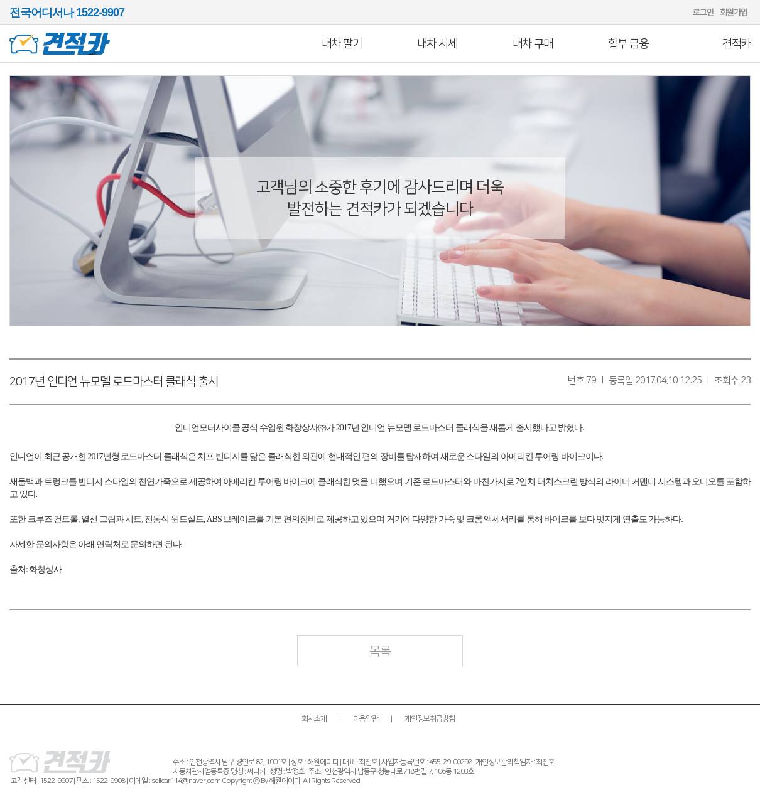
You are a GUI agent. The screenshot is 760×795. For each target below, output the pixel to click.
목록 (380, 651)
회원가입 (733, 12)
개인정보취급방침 (429, 719)
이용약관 (365, 719)
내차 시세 (437, 44)
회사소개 (314, 719)
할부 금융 (628, 44)
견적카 (736, 44)
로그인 (703, 12)
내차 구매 (533, 44)
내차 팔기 (342, 44)
